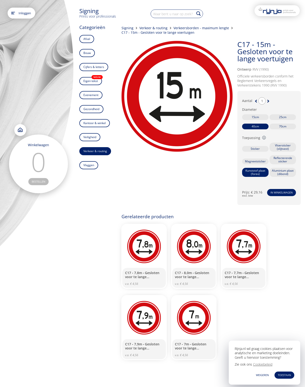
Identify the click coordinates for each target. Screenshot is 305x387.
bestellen (38, 181)
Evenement (90, 95)
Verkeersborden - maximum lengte (201, 28)
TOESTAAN (284, 375)
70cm (282, 126)
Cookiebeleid (262, 364)
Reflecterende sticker (283, 159)
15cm (255, 117)
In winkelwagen (281, 192)
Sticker (255, 149)
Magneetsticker (255, 161)
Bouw (87, 53)
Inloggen (25, 13)
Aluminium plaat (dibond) (283, 172)
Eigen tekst (92, 80)
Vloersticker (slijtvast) (283, 147)
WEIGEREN (262, 375)
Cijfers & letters (93, 67)
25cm (282, 117)
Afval (86, 39)
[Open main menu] (13, 13)
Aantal (247, 101)
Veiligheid (89, 137)
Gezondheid (91, 109)
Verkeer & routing (95, 151)
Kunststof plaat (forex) (255, 172)
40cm (255, 126)
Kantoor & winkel (94, 123)
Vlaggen (88, 165)
